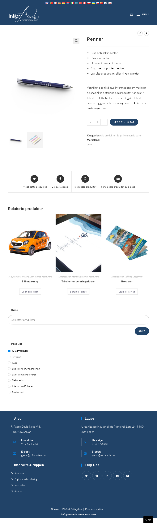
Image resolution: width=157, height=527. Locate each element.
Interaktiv (20, 484)
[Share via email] (118, 182)
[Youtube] (127, 475)
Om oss (55, 509)
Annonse (19, 473)
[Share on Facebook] (60, 182)
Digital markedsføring (26, 479)
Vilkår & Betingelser (72, 509)
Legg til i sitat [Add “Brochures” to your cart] (127, 291)
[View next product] (146, 33)
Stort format (35, 276)
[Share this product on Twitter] (34, 182)
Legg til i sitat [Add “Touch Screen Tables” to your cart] (78, 291)
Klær (14, 362)
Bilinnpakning (30, 281)
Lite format (137, 276)
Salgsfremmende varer (129, 135)
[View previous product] (140, 33)
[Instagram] (107, 475)
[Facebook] (96, 475)
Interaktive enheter (79, 276)
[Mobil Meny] (141, 14)
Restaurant (47, 276)
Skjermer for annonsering (26, 368)
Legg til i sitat (124, 122)
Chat (148, 519)
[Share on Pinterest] (85, 182)
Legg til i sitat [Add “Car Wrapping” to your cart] (30, 291)
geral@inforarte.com (33, 455)
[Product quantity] (97, 122)
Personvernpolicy (94, 509)
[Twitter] (86, 475)
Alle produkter (108, 135)
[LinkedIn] (117, 475)
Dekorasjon (18, 380)
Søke (141, 331)
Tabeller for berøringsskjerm (78, 281)
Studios (19, 490)
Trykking (25, 276)
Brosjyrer (127, 281)
